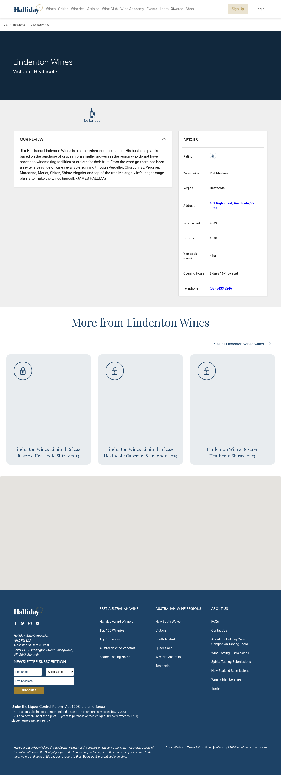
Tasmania (163, 666)
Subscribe (29, 690)
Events (159, 9)
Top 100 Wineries (112, 630)
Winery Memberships (226, 679)
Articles (97, 9)
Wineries (80, 9)
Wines (51, 9)
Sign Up (237, 9)
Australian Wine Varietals (117, 648)
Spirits (65, 9)
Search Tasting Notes (115, 657)
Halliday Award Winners (116, 621)
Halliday (28, 9)
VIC (6, 24)
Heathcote (19, 24)
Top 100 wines (110, 639)
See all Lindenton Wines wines (239, 344)
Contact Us (219, 630)
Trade (215, 688)
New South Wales (168, 621)
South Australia (166, 639)
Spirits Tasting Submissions (231, 662)
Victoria (161, 630)
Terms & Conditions (199, 747)
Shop (200, 9)
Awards (186, 9)
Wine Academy (138, 9)
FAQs (215, 621)
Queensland (164, 648)
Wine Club (114, 9)
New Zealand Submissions (230, 671)
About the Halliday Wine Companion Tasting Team (229, 641)
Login (260, 9)
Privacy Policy (174, 747)
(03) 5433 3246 (221, 288)
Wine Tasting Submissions (230, 653)
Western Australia (168, 657)
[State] (60, 672)
